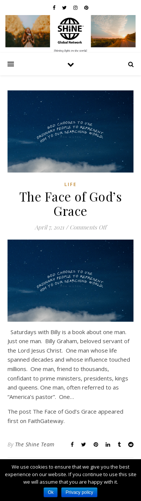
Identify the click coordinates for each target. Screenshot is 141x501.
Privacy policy (79, 492)
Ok (50, 492)
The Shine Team (35, 444)
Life (70, 184)
